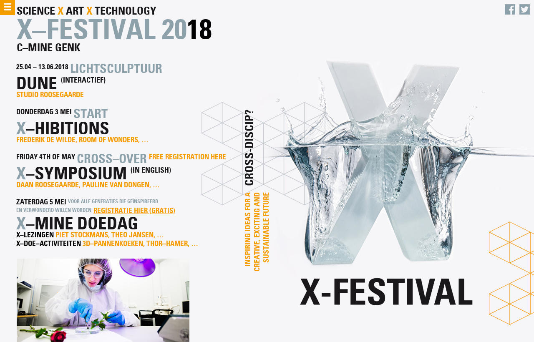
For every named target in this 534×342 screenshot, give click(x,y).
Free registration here (187, 157)
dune (36, 83)
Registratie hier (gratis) (134, 210)
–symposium (76, 173)
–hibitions (67, 128)
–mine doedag (82, 223)
